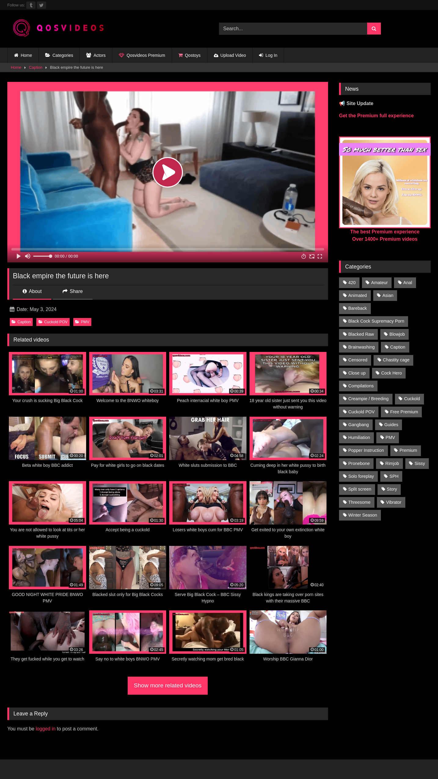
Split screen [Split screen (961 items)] (359, 489)
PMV (82, 322)
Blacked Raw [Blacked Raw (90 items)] (361, 334)
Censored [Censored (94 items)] (357, 359)
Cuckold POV (53, 322)
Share (73, 291)
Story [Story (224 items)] (392, 489)
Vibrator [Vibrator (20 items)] (393, 502)
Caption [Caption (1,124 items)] (398, 347)
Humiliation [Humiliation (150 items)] (359, 437)
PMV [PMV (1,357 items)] (390, 437)
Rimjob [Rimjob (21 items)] (392, 463)
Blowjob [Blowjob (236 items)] (397, 334)
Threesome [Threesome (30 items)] (359, 502)
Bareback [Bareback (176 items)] (357, 308)
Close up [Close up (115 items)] (357, 373)
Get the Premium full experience (376, 115)
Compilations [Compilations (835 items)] (361, 385)
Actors (95, 55)
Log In (268, 55)
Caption (35, 67)
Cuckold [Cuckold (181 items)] (412, 398)
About (32, 291)
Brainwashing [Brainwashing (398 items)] (361, 347)
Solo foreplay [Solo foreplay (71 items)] (361, 476)
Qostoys (189, 55)
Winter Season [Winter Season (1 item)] (362, 515)
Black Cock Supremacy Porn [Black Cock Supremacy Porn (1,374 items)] (376, 321)
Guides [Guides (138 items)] (391, 424)
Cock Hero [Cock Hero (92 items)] (391, 373)
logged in (46, 728)
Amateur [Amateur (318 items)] (379, 282)
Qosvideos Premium (142, 55)
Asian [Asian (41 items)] (387, 295)
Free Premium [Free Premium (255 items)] (404, 411)
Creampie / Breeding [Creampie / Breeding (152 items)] (368, 398)
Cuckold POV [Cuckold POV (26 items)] (361, 411)
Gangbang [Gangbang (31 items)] (358, 424)
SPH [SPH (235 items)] (394, 476)
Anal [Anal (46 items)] (407, 282)
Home (23, 55)
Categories (59, 55)
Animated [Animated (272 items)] (357, 295)
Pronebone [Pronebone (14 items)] (359, 463)
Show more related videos (168, 685)
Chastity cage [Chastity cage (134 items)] (396, 359)
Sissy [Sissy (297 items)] (419, 463)
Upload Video (230, 55)
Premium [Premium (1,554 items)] (408, 450)
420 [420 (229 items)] (352, 282)
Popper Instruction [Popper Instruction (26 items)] (366, 450)
